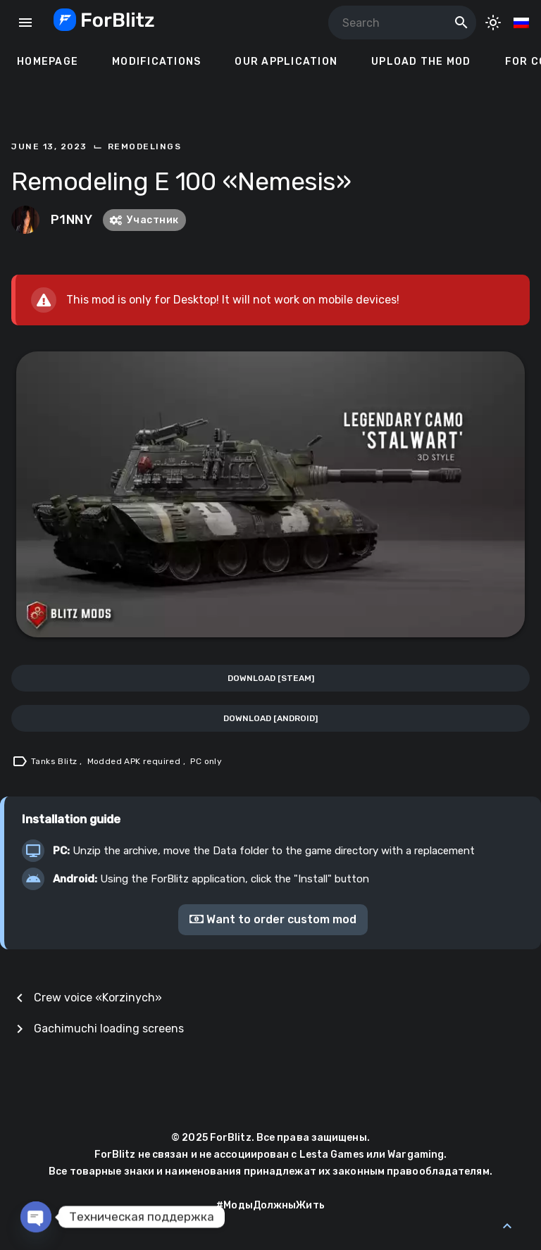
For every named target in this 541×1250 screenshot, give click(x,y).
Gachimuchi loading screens (109, 1028)
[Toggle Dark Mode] (493, 22)
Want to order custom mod (272, 919)
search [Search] (461, 22)
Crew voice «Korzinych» (98, 997)
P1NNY (71, 219)
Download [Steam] (271, 678)
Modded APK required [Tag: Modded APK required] (135, 761)
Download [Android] (270, 718)
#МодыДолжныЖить (270, 1205)
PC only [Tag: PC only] (206, 761)
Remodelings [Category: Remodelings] (145, 146)
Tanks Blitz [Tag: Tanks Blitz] (55, 761)
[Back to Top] (507, 1226)
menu (25, 22)
